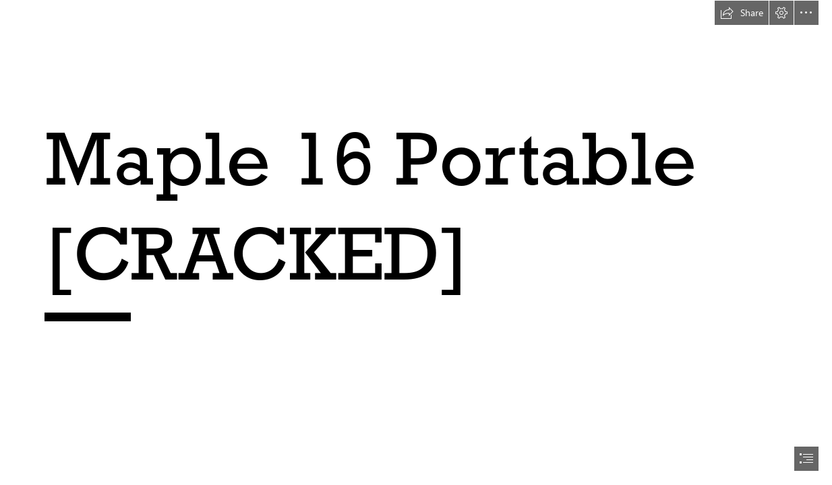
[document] (416, 242)
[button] (742, 13)
